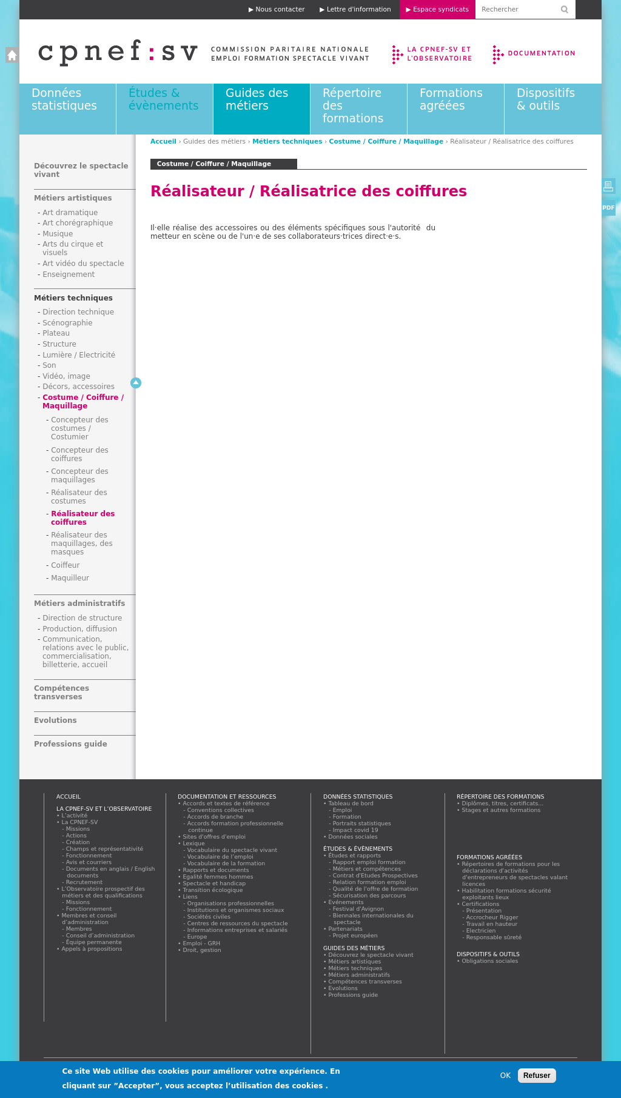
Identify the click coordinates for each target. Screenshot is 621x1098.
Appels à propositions (92, 948)
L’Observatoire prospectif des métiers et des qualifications (103, 892)
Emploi (343, 810)
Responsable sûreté (494, 937)
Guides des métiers (257, 99)
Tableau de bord (351, 803)
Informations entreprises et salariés (237, 930)
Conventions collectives (221, 810)
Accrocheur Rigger (492, 917)
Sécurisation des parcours (370, 895)
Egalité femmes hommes (218, 876)
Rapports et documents (216, 870)
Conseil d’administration (101, 935)
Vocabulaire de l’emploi (220, 856)
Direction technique (78, 312)
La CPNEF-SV (80, 822)
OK (505, 1078)
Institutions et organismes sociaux (236, 910)
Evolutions (55, 720)
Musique (57, 234)
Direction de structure (82, 618)
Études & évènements (164, 99)
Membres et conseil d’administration (89, 918)
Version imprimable (609, 186)
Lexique (193, 843)
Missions (78, 828)
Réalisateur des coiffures (83, 518)
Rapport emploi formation (369, 862)
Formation (347, 816)
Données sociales (353, 836)
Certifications (480, 903)
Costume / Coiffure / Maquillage (386, 141)
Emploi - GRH (201, 943)
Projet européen (355, 935)
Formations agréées (451, 99)
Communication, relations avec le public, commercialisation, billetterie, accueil (85, 652)
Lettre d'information (359, 9)
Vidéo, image (66, 376)
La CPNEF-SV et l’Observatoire (433, 51)
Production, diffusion (79, 629)
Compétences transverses (61, 692)
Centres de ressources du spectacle (237, 923)
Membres (79, 928)
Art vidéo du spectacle (83, 263)
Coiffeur (65, 565)
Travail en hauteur (492, 923)
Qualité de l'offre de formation (376, 888)
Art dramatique (70, 212)
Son (49, 365)
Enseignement (68, 274)
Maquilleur (70, 578)
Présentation (484, 910)
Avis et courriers (89, 862)
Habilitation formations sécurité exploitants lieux (506, 893)
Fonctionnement (89, 855)
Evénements (346, 902)
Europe (197, 936)
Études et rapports (355, 855)
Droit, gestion (202, 950)
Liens (190, 896)
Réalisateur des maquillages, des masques (82, 543)
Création (78, 842)
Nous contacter (280, 9)
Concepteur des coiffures (80, 454)
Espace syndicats (441, 9)
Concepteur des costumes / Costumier (80, 428)
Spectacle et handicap (214, 883)
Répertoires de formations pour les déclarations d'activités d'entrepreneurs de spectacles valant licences (515, 873)
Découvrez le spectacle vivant (371, 954)
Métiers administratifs (79, 603)
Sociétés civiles (209, 916)
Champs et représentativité (105, 848)
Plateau (56, 333)
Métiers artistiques (73, 198)
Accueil (191, 51)
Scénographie (67, 323)
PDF (608, 207)
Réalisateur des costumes (79, 496)
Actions (76, 835)
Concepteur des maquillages (80, 475)
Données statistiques (64, 99)
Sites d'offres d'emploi (214, 836)
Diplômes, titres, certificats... (502, 803)
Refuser (537, 1078)
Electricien (481, 930)
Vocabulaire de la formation (226, 863)
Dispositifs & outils (546, 99)
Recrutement (84, 882)
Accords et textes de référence (226, 803)
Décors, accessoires (78, 386)
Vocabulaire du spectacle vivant (232, 850)
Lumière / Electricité (78, 355)
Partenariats (346, 928)
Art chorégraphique (77, 223)
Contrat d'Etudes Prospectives (376, 875)
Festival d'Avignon (359, 908)
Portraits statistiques (362, 823)
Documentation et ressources (545, 51)
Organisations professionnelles (231, 903)
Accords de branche (215, 816)
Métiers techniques (287, 141)
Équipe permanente (94, 942)
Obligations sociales (490, 960)
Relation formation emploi (370, 882)
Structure (59, 344)
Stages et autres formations (501, 810)
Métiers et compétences (367, 868)
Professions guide (70, 744)
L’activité (74, 815)
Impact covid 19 (356, 830)
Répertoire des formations (500, 796)
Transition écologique (213, 890)
